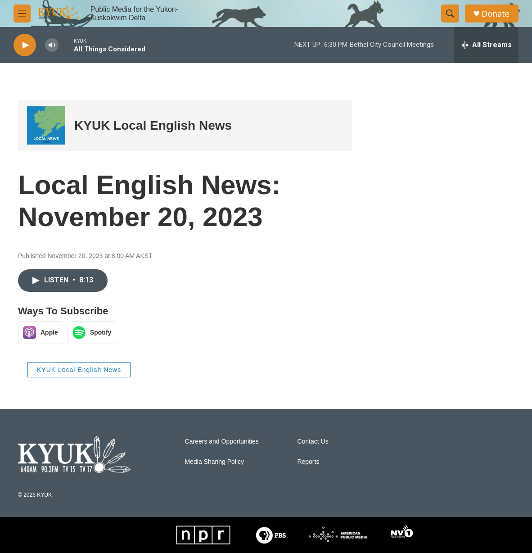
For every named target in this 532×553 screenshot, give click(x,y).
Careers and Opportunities (222, 441)
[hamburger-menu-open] (22, 14)
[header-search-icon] (450, 14)
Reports (308, 461)
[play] (25, 45)
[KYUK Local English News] (46, 125)
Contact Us (312, 441)
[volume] (51, 45)
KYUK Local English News (153, 125)
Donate (495, 13)
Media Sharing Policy (214, 461)
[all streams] (486, 45)
